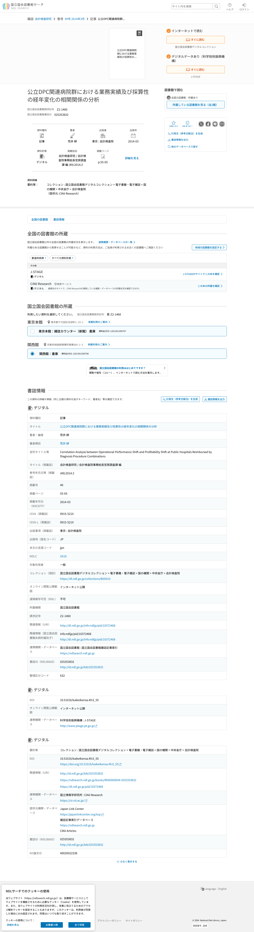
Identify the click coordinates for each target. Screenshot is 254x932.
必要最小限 (52, 924)
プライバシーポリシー (109, 920)
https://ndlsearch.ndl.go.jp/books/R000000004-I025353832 (98, 780)
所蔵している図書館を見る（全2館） (196, 105)
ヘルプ (229, 6)
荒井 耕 (64, 443)
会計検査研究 (43, 19)
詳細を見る (132, 158)
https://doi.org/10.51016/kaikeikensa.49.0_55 (91, 764)
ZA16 (63, 556)
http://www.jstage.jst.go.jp (79, 726)
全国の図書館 (39, 219)
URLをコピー (187, 124)
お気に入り (173, 124)
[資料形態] (63, 258)
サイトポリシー (134, 920)
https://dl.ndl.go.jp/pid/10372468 (81, 786)
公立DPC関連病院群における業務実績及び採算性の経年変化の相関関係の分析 (108, 426)
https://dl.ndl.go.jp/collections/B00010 (85, 579)
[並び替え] (39, 258)
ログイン (244, 6)
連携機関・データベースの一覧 (117, 242)
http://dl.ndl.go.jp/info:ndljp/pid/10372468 (87, 625)
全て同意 (79, 924)
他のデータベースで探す (182, 146)
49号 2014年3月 (75, 19)
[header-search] (196, 6)
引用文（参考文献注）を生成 (185, 133)
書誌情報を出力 (177, 140)
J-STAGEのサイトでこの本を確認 (203, 274)
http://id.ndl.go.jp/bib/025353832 (81, 667)
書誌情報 (58, 219)
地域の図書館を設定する (210, 247)
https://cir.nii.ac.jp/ (74, 800)
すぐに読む (195, 39)
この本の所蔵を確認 (211, 286)
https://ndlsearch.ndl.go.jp (77, 653)
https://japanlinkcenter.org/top (82, 814)
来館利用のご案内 (100, 322)
